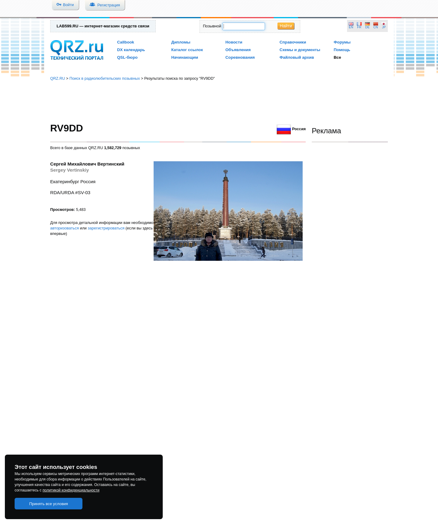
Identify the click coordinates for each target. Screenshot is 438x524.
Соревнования (240, 57)
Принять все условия (48, 503)
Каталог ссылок (187, 49)
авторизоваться (64, 228)
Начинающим (184, 57)
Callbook (125, 42)
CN (376, 27)
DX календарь (131, 49)
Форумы (342, 42)
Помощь (342, 49)
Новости (233, 42)
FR (359, 27)
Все (337, 57)
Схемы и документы (300, 49)
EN (351, 27)
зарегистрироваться (106, 228)
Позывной (212, 26)
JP (384, 27)
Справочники (293, 42)
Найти (286, 25)
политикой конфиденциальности (71, 490)
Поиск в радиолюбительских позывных (104, 78)
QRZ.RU (57, 78)
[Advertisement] (219, 102)
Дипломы (180, 42)
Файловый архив (297, 57)
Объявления (238, 49)
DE (367, 27)
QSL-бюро (127, 57)
